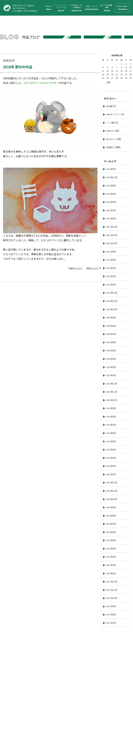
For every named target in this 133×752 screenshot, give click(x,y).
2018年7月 (111, 523)
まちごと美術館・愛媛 (107, 8)
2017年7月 (111, 622)
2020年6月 (111, 342)
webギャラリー (113, 114)
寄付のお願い (123, 7)
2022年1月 (111, 218)
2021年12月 (111, 226)
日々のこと (111, 139)
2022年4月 (111, 202)
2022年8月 (111, 185)
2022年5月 (111, 193)
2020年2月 (111, 367)
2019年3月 (111, 457)
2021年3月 (111, 268)
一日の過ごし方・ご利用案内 (76, 8)
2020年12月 (111, 292)
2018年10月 (111, 499)
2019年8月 (111, 416)
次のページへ (92, 268)
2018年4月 (111, 548)
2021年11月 (111, 235)
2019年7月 (111, 424)
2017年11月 (111, 589)
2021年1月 (111, 284)
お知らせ (48, 7)
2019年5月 (111, 441)
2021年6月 (111, 251)
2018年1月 (111, 573)
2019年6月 (111, 433)
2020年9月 (111, 317)
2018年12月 (111, 482)
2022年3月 (111, 210)
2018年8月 (111, 515)
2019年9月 (111, 408)
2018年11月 (111, 490)
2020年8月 (111, 325)
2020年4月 (111, 358)
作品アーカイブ (91, 7)
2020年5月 (111, 350)
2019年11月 (111, 391)
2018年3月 (111, 556)
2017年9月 (111, 606)
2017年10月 (111, 598)
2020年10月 (111, 309)
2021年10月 (111, 243)
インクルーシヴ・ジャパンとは (61, 8)
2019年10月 (111, 400)
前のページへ (76, 268)
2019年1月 (111, 474)
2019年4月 (111, 449)
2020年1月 (111, 375)
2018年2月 (111, 565)
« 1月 (108, 82)
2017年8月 (111, 614)
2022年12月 (111, 177)
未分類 (109, 106)
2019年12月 (111, 383)
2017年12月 (111, 581)
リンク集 (110, 122)
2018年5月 (111, 540)
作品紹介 (110, 147)
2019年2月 (111, 466)
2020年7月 (111, 334)
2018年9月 (111, 507)
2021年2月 (111, 276)
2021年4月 (111, 259)
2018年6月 (111, 532)
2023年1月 (111, 169)
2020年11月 (111, 301)
